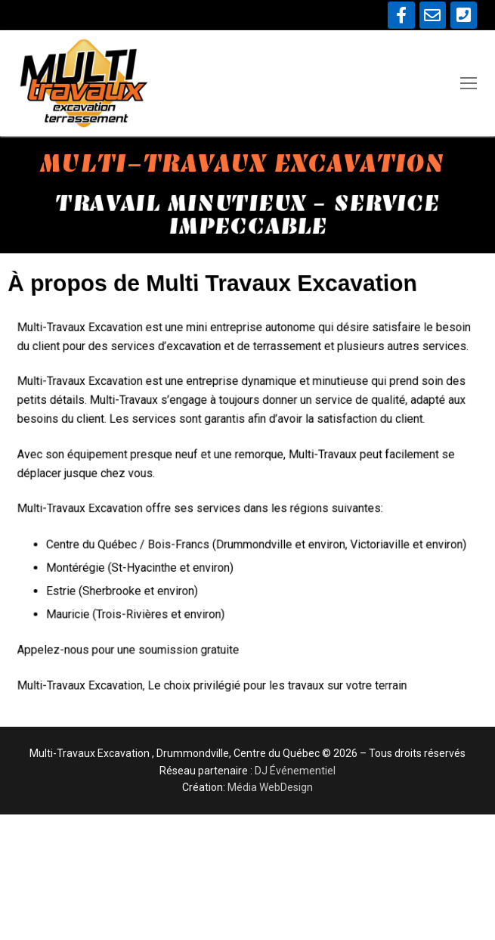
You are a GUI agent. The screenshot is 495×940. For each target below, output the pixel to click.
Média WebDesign (270, 787)
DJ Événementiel (295, 771)
